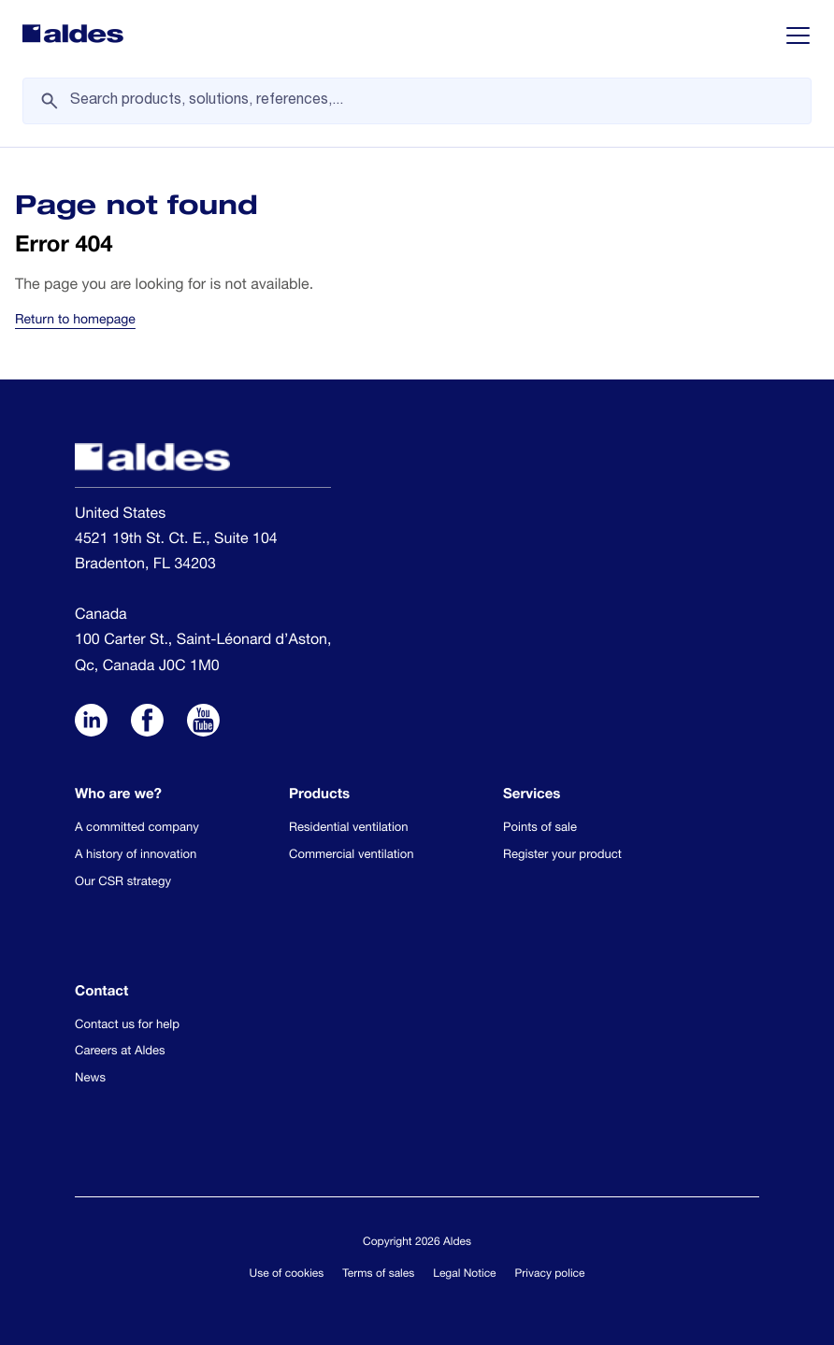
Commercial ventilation (351, 856)
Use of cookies (287, 1275)
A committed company (137, 829)
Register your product (562, 856)
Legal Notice (464, 1275)
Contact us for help (127, 1026)
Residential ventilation (349, 829)
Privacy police (550, 1275)
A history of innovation (135, 856)
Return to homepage (75, 321)
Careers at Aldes (120, 1052)
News (90, 1079)
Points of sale (540, 829)
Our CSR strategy (123, 883)
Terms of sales (378, 1275)
